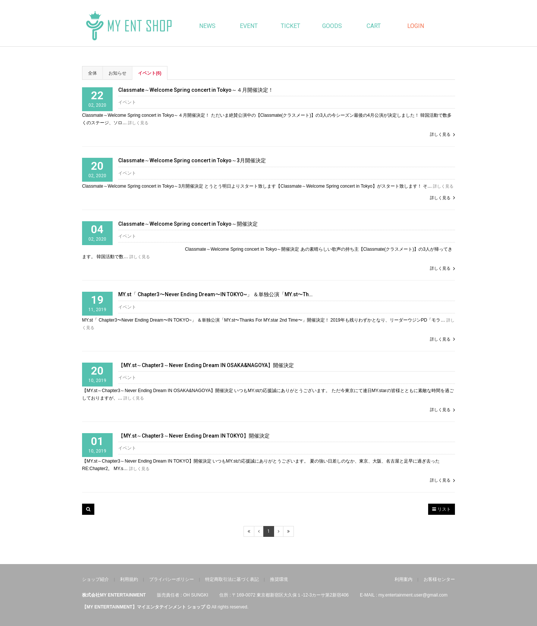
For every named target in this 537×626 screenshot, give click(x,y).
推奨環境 (279, 579)
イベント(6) (149, 73)
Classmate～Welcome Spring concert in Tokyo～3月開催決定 (192, 160)
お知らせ (117, 73)
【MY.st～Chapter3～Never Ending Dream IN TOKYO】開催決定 (194, 436)
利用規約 (129, 579)
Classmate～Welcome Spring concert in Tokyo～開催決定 (188, 224)
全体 (92, 73)
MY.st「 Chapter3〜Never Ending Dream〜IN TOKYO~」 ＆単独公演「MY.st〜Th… (215, 294)
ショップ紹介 (95, 579)
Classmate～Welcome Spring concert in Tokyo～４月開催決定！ (195, 90)
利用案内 (403, 579)
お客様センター (439, 579)
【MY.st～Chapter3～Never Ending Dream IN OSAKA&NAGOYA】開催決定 (206, 365)
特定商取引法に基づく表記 (232, 579)
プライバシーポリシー (171, 579)
